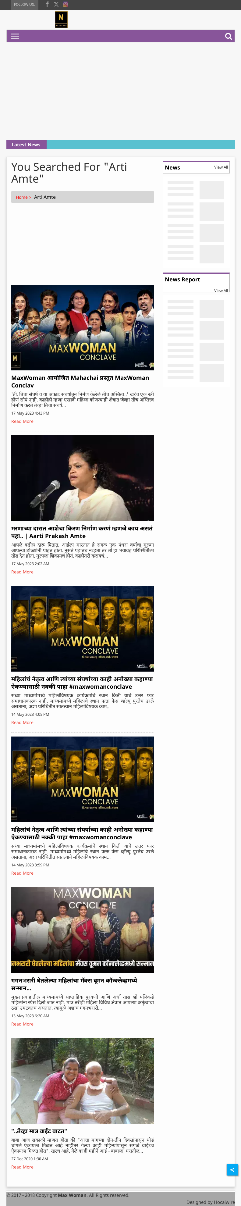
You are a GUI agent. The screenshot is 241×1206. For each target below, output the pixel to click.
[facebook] (47, 4)
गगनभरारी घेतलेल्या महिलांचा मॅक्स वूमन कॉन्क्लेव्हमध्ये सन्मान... (74, 984)
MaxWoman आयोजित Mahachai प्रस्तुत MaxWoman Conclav (80, 381)
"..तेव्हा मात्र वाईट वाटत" (39, 1131)
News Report (182, 279)
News (172, 167)
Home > (24, 197)
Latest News (26, 144)
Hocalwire (224, 1202)
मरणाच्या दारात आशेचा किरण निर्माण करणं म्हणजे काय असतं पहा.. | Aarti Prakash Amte (82, 532)
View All (221, 167)
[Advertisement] (120, 91)
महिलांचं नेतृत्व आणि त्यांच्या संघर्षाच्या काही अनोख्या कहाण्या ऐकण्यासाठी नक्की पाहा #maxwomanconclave (82, 682)
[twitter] (56, 4)
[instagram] (65, 4)
